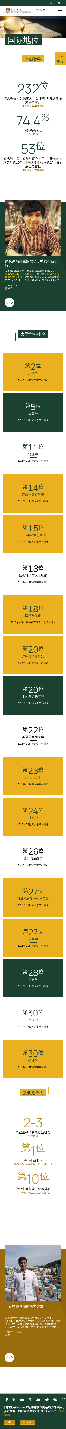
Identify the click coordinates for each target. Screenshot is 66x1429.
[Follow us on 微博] (47, 1400)
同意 (10, 1422)
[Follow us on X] (14, 1400)
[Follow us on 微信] (55, 1400)
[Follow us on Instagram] (30, 1400)
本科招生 (40, 10)
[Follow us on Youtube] (22, 1400)
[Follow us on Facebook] (7, 1400)
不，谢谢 (27, 1422)
